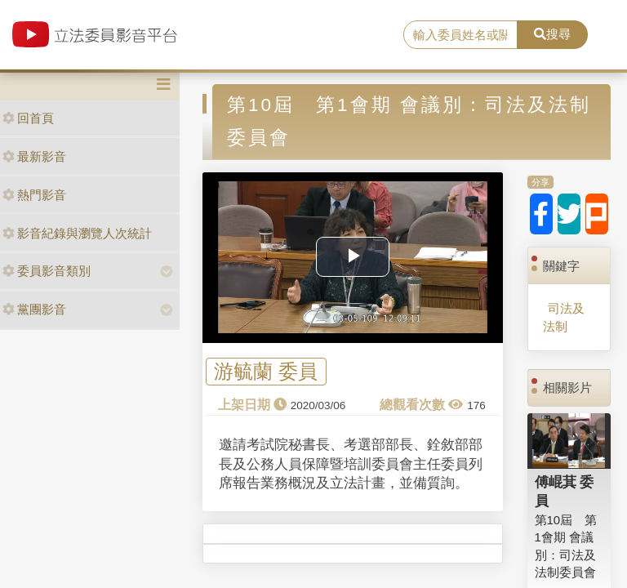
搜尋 (552, 34)
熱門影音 (34, 195)
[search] (460, 35)
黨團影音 (34, 309)
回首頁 (28, 118)
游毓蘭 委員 (266, 372)
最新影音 (34, 156)
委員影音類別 (46, 271)
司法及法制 (564, 316)
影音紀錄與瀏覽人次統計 (77, 233)
